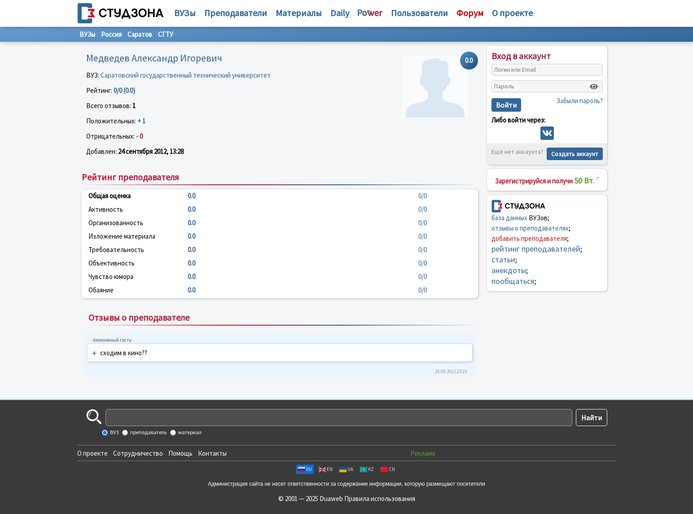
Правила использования (379, 498)
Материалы (299, 12)
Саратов (139, 34)
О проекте (92, 453)
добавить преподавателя (529, 238)
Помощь (180, 453)
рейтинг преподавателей (535, 249)
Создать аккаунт (574, 154)
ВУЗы (185, 12)
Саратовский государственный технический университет (186, 75)
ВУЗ (113, 432)
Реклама (422, 453)
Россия (111, 34)
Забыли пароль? (580, 100)
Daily (339, 12)
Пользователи (419, 12)
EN (326, 469)
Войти (506, 104)
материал (189, 432)
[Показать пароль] (593, 86)
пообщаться (513, 281)
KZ (367, 469)
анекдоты (508, 270)
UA (346, 469)
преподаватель (148, 432)
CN (388, 469)
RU (305, 469)
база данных (509, 217)
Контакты (212, 453)
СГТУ (165, 34)
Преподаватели (235, 12)
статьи (503, 259)
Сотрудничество (138, 453)
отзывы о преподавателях (530, 228)
